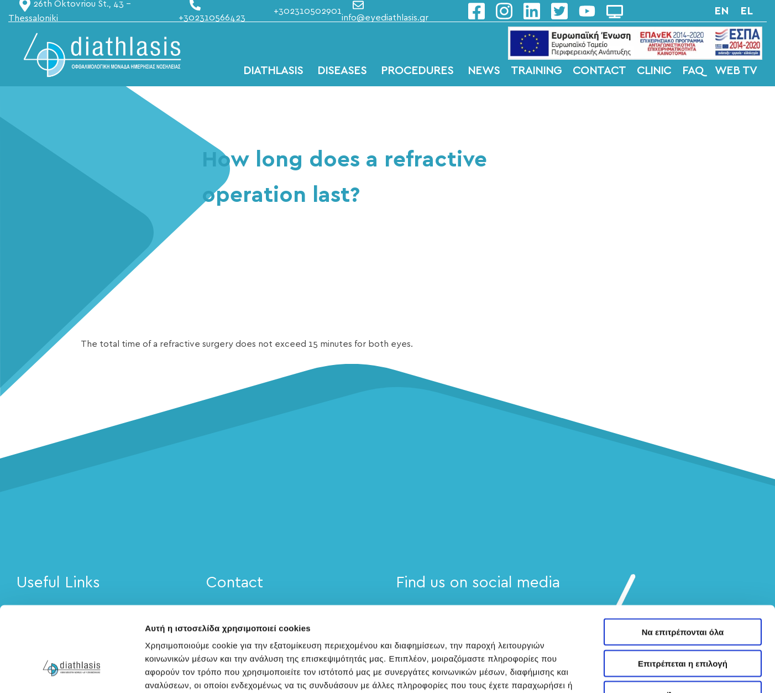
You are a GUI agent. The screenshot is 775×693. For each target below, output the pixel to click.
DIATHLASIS (274, 70)
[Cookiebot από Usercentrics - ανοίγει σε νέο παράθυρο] (71, 671)
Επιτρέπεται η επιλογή (682, 591)
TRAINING (536, 70)
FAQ (693, 70)
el (746, 11)
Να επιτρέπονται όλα (683, 560)
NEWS (484, 70)
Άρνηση (682, 622)
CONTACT (599, 70)
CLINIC (654, 70)
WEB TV (736, 70)
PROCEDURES (419, 70)
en (721, 11)
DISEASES (343, 70)
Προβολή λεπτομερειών (656, 671)
